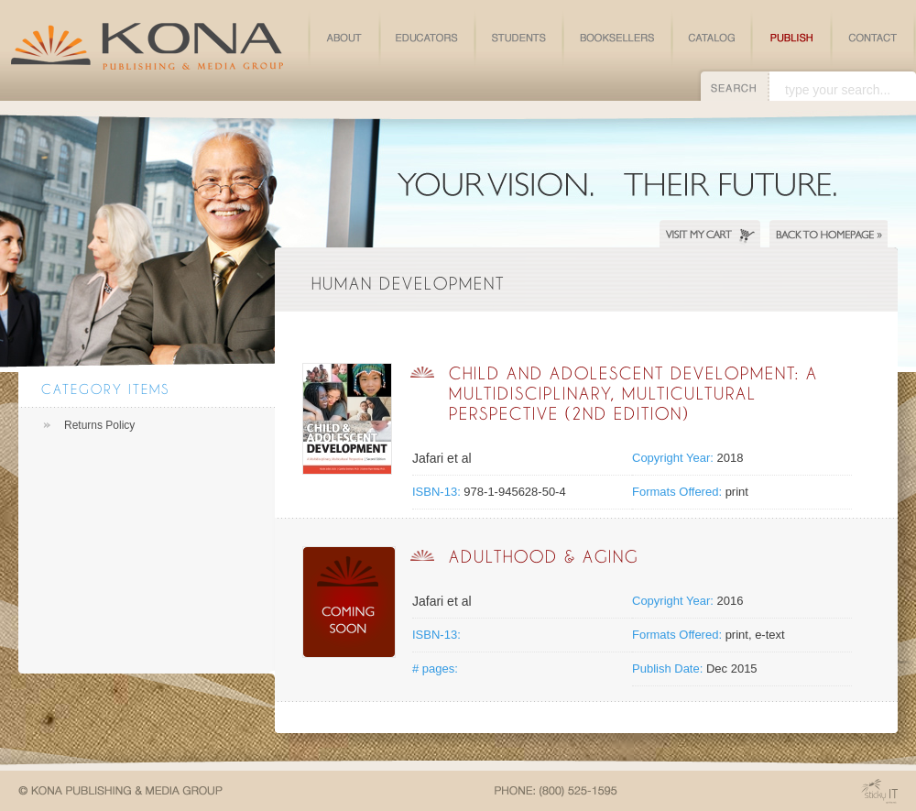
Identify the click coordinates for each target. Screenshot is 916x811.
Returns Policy (99, 425)
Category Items (105, 389)
